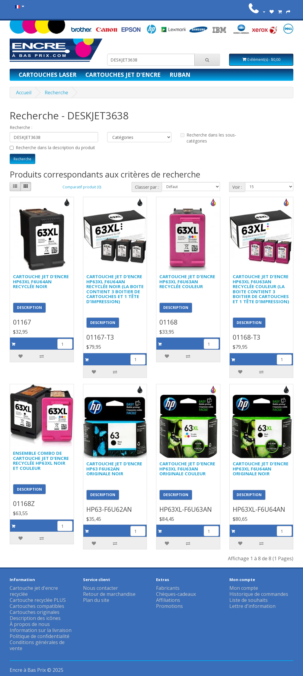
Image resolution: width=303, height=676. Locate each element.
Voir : (237, 187)
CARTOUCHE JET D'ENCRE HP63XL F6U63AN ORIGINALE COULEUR (187, 468)
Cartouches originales (34, 612)
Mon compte (243, 588)
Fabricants (168, 588)
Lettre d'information (252, 606)
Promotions (169, 606)
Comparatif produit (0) (81, 187)
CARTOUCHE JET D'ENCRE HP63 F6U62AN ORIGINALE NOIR (114, 468)
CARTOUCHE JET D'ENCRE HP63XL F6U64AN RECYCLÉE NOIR (41, 281)
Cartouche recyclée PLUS (38, 600)
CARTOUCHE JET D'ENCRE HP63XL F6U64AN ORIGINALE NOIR (261, 468)
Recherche (56, 92)
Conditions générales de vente (37, 645)
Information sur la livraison (41, 630)
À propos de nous (30, 624)
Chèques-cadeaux (176, 594)
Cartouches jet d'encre (123, 75)
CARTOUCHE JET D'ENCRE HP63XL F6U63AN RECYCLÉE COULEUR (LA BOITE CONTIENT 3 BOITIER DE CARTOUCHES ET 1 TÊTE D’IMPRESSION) (261, 288)
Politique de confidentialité (39, 636)
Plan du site (96, 600)
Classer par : (147, 187)
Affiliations (168, 600)
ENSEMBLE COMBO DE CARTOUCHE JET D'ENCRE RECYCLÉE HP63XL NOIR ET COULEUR (41, 460)
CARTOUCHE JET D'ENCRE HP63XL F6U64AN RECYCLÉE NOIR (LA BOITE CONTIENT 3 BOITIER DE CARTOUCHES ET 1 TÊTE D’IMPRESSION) (115, 288)
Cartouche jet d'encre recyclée (34, 591)
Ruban (180, 75)
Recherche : (21, 127)
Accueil (23, 92)
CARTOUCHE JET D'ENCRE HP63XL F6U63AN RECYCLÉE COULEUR (187, 281)
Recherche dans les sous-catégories (208, 138)
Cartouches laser (47, 75)
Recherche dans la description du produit (52, 147)
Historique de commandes (258, 594)
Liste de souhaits (248, 600)
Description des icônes (35, 618)
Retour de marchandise (109, 594)
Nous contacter (100, 588)
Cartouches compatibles (37, 606)
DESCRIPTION (29, 307)
